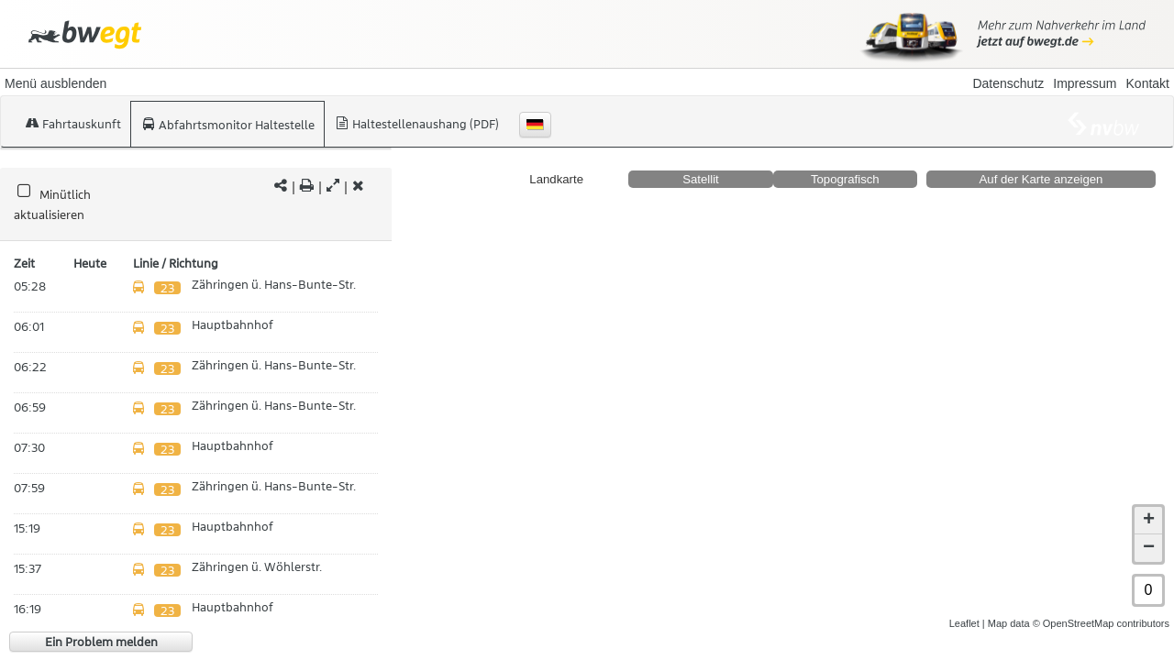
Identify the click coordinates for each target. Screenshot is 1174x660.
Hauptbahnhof (232, 324)
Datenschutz (1008, 83)
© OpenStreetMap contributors (1101, 623)
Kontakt (1147, 83)
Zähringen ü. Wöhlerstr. (257, 566)
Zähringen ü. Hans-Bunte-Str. (274, 284)
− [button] (1149, 548)
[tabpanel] (196, 205)
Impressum (1084, 83)
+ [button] (1149, 520)
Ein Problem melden (101, 641)
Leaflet (964, 623)
